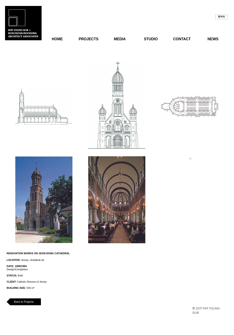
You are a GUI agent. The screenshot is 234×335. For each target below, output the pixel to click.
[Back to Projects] (24, 301)
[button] (221, 17)
